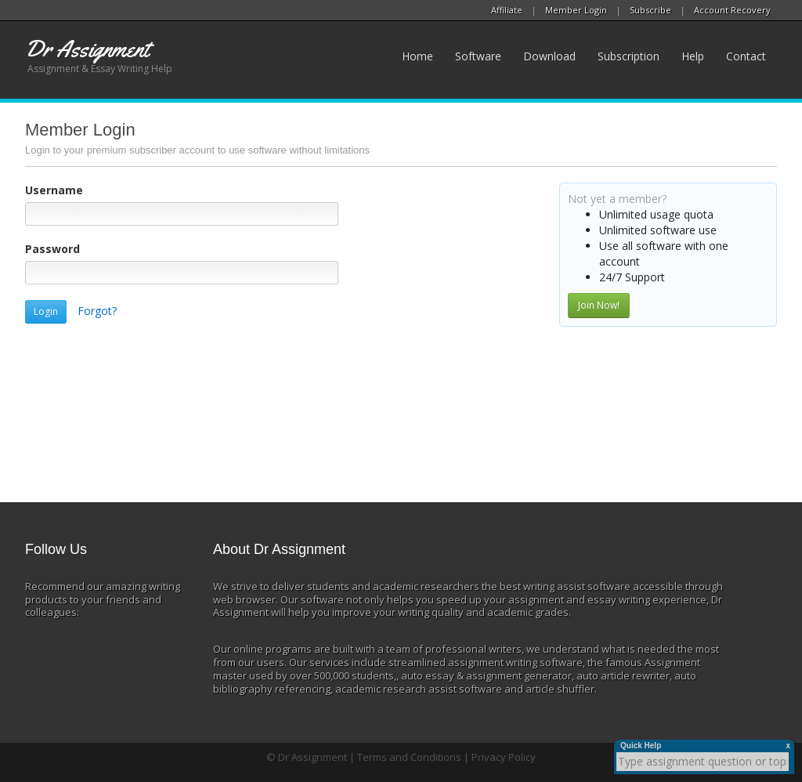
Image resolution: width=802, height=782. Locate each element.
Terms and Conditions (409, 757)
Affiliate (506, 10)
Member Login (576, 10)
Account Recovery (732, 10)
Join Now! (599, 305)
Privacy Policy (503, 757)
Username (54, 190)
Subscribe (650, 10)
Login (46, 311)
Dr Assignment (312, 757)
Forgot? (97, 310)
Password (52, 248)
